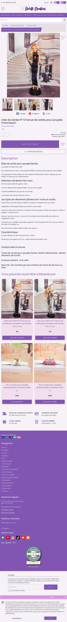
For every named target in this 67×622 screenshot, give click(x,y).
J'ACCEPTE (50, 618)
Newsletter (5, 466)
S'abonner (51, 587)
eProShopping (45, 597)
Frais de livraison (6, 472)
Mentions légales (6, 461)
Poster (46, 113)
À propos (4, 456)
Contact (46, 2)
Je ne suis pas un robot (18, 590)
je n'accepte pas (17, 618)
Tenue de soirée (31, 25)
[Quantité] (5, 135)
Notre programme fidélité (9, 477)
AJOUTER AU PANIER (30, 144)
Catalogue (4, 450)
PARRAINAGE (5, 480)
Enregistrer (34, 113)
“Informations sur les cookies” (14, 611)
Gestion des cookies (7, 510)
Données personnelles (8, 513)
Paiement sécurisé (7, 483)
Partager (21, 113)
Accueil (5, 25)
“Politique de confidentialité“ (41, 611)
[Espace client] (51, 2)
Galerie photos (6, 464)
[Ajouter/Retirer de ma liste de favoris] (63, 144)
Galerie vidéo (5, 488)
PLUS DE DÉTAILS (17, 402)
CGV (3, 458)
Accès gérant (60, 597)
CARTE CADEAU (6, 486)
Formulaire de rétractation (9, 469)
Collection (4, 491)
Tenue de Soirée (7, 126)
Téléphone (5, 528)
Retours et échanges (7, 475)
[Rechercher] (64, 19)
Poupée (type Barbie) (17, 25)
